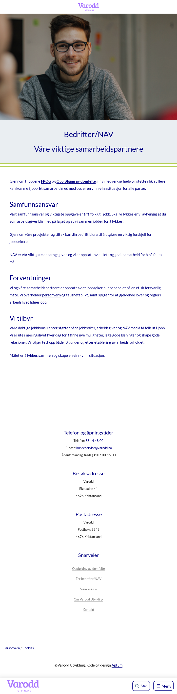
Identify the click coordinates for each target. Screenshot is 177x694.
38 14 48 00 (94, 441)
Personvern (11, 648)
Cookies (28, 648)
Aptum (117, 665)
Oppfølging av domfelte (76, 181)
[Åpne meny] (163, 686)
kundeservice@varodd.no (94, 448)
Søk (144, 686)
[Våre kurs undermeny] (96, 589)
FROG (46, 181)
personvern (51, 295)
